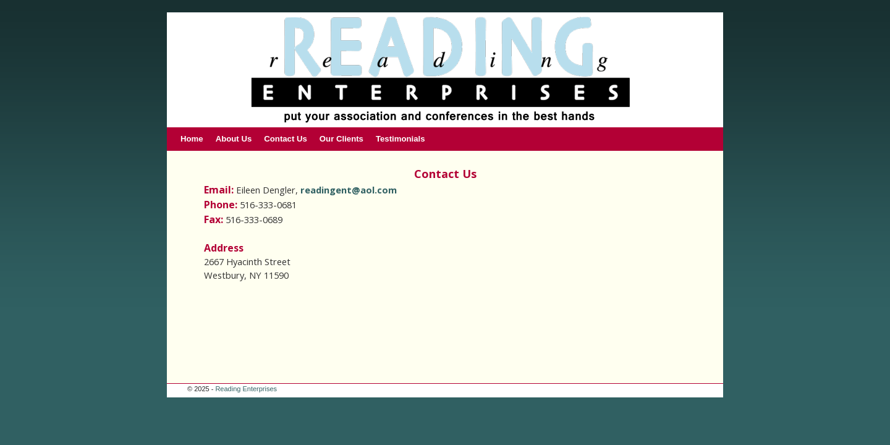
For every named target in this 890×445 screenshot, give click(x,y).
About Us (234, 138)
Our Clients (341, 138)
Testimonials (400, 138)
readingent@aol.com (348, 190)
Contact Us (285, 138)
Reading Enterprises (246, 388)
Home (191, 138)
